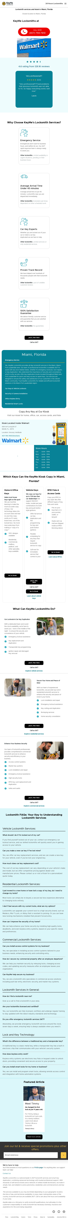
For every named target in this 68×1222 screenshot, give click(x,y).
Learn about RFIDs (55, 557)
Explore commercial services (34, 806)
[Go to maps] (17, 458)
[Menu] (65, 3)
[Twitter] (53, 1211)
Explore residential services (34, 734)
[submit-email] (63, 1155)
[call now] (34, 32)
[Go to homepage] (7, 3)
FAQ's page (38, 1167)
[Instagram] (64, 1211)
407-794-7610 (7, 436)
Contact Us (7, 1173)
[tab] (34, 360)
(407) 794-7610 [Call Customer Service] (34, 337)
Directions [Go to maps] (16, 436)
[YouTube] (59, 1211)
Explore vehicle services (34, 671)
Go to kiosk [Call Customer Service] (12, 575)
